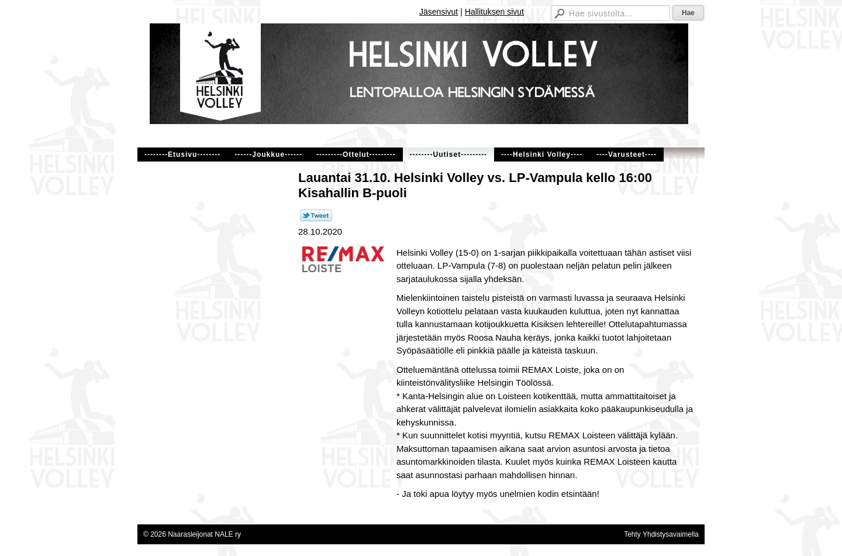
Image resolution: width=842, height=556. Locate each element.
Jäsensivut (438, 11)
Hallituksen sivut (494, 11)
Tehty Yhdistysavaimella (661, 534)
